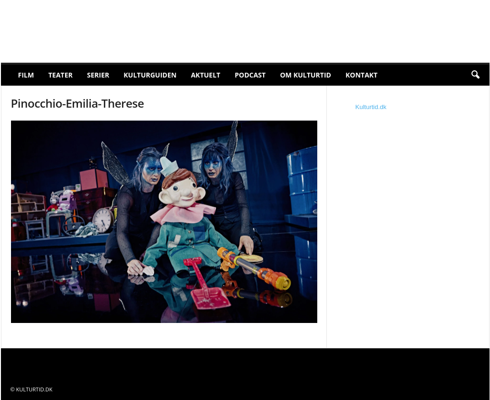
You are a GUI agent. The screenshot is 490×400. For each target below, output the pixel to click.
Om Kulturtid (305, 74)
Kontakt (361, 74)
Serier (98, 74)
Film (26, 74)
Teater (60, 74)
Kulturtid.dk (371, 107)
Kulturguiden (150, 74)
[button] (475, 75)
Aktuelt (206, 74)
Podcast (250, 74)
